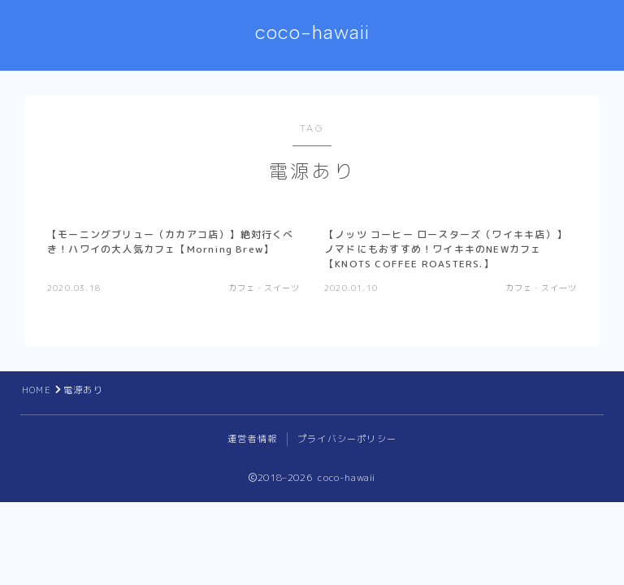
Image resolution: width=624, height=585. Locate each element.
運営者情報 (252, 438)
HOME (36, 390)
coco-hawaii (312, 32)
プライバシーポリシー (346, 438)
